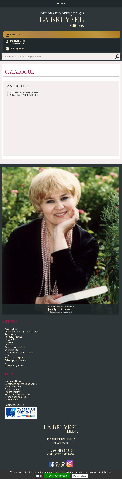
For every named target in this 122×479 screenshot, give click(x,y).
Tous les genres (15, 365)
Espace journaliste (14, 389)
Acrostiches (11, 328)
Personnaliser (79, 476)
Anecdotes (10, 334)
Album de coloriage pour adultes (22, 331)
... (5, 362)
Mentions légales (14, 381)
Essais (8, 354)
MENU (63, 3)
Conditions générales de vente (21, 383)
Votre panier (17, 48)
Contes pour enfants (15, 347)
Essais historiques (14, 357)
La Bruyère (61, 19)
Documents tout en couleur (19, 352)
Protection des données (17, 394)
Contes (8, 344)
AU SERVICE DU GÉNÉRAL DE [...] (25, 92)
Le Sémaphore (12, 399)
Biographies (11, 339)
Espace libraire (12, 391)
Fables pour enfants (15, 360)
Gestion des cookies (15, 396)
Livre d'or (15, 34)
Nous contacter (13, 386)
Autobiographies (13, 336)
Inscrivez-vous (17, 41)
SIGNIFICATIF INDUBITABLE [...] (24, 95)
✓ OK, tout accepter (57, 475)
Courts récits (11, 349)
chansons (10, 341)
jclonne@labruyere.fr (64, 453)
